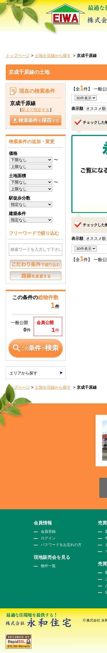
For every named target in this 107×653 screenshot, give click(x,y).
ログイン (48, 538)
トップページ (18, 55)
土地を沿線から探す (53, 55)
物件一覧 (48, 566)
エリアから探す (23, 373)
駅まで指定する (36, 109)
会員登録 (48, 531)
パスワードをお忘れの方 (61, 544)
